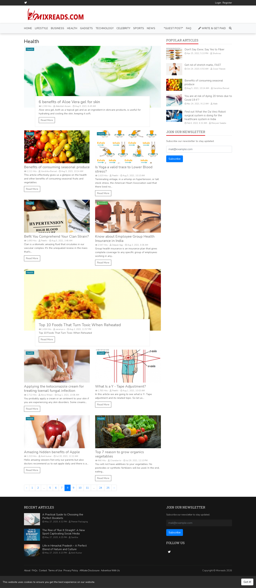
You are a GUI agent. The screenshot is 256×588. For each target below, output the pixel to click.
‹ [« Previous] (26, 487)
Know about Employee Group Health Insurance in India (124, 238)
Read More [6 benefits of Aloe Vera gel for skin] (47, 120)
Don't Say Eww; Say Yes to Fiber (204, 49)
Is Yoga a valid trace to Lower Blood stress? (124, 169)
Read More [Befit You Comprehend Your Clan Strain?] (32, 258)
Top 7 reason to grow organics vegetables (119, 454)
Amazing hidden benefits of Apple (52, 452)
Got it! (247, 582)
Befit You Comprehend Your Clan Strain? (56, 236)
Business (102, 203)
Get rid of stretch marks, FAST (203, 65)
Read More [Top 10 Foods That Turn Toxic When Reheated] (47, 339)
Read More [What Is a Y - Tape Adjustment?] (103, 404)
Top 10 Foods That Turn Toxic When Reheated (80, 325)
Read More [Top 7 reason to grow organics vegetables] (103, 478)
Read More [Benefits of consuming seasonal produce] (32, 189)
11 (87, 487)
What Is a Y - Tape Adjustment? (120, 386)
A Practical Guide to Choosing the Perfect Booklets (62, 516)
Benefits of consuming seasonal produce (57, 167)
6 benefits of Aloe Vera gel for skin (69, 102)
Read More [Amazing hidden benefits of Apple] (32, 470)
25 (107, 487)
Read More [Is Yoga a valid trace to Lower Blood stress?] (103, 193)
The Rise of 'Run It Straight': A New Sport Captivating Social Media (63, 532)
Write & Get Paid (212, 28)
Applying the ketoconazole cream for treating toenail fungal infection (54, 388)
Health (30, 49)
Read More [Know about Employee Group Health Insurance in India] (103, 262)
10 (80, 487)
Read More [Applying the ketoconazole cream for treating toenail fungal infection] (32, 408)
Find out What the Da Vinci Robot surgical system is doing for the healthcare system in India (205, 115)
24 (100, 487)
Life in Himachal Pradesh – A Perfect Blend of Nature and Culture (64, 547)
